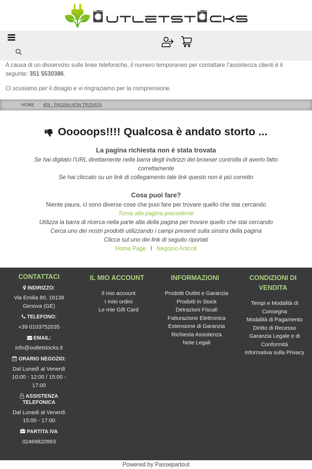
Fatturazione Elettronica (196, 318)
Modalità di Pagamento (274, 319)
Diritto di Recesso (274, 328)
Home (28, 104)
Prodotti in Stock (197, 301)
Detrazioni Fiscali (196, 309)
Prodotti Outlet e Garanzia (196, 293)
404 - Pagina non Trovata (72, 104)
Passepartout (172, 464)
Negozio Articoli (177, 248)
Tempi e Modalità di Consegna (274, 307)
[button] (19, 51)
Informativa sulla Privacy (274, 352)
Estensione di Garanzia (196, 326)
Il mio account (119, 293)
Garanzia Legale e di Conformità (274, 340)
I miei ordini (119, 301)
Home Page (130, 248)
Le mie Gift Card (119, 309)
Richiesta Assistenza (197, 334)
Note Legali (196, 342)
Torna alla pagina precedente (156, 213)
